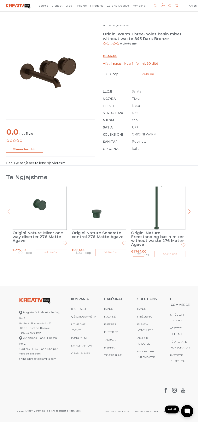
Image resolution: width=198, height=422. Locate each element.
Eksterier (111, 331)
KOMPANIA (80, 298)
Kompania (139, 5)
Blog (69, 5)
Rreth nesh (79, 308)
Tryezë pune (113, 354)
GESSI (125, 25)
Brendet (57, 5)
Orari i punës (80, 352)
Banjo (108, 308)
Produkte (42, 5)
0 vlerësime (128, 43)
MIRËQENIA (144, 316)
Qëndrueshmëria (83, 316)
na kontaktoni (81, 345)
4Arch (193, 5)
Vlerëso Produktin (24, 149)
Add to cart (156, 74)
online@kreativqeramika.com (37, 358)
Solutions (147, 298)
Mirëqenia (96, 5)
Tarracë (110, 339)
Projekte (81, 5)
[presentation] (9, 212)
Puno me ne (79, 337)
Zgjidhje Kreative (118, 5)
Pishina (109, 346)
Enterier (110, 323)
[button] (170, 6)
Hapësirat (113, 298)
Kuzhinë (110, 316)
